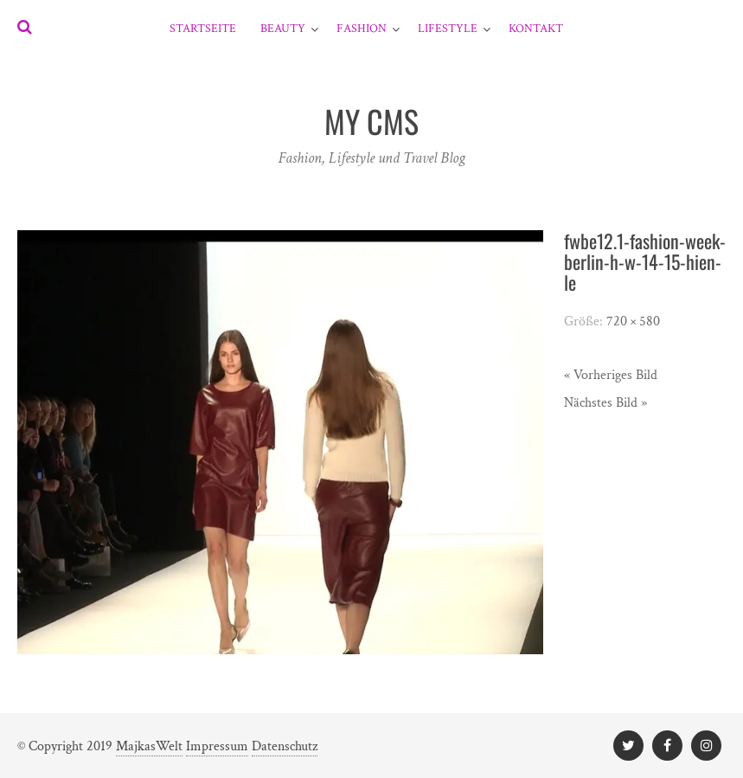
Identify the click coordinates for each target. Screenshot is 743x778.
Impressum (217, 746)
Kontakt (536, 28)
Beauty (282, 28)
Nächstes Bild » (605, 403)
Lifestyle (447, 28)
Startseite (203, 28)
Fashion (361, 28)
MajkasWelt (149, 746)
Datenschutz (284, 746)
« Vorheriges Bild (610, 375)
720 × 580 (633, 321)
